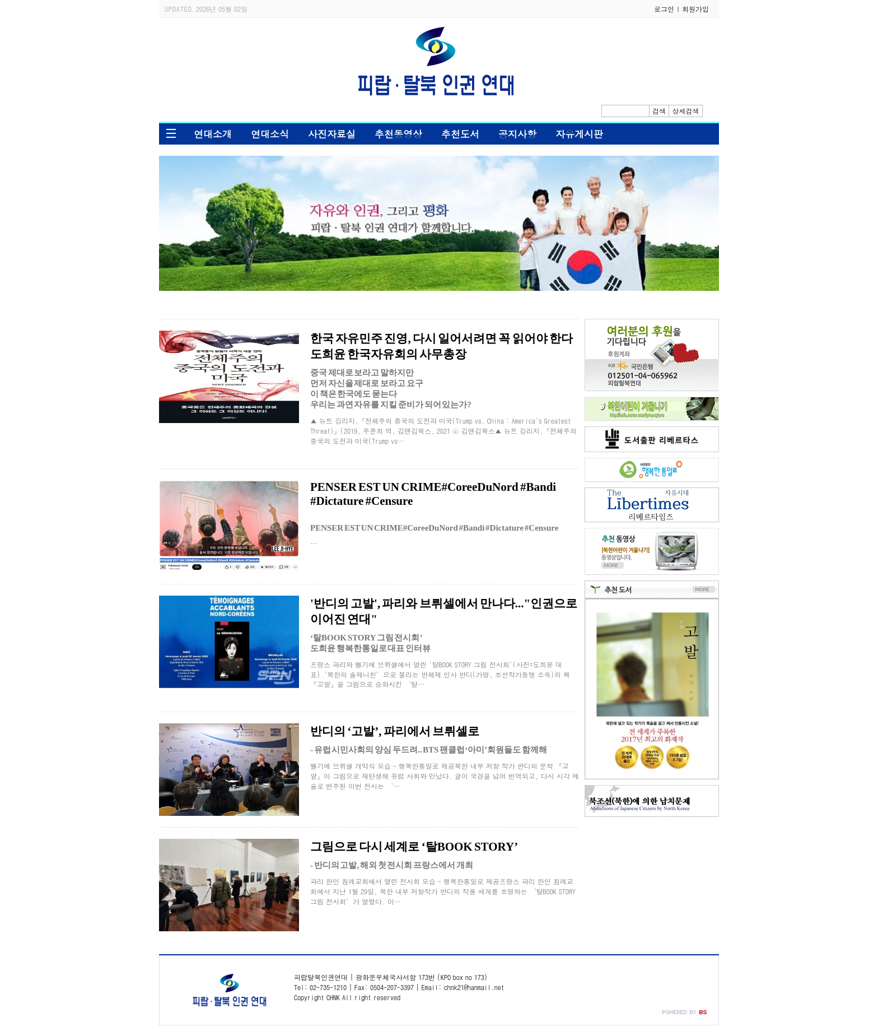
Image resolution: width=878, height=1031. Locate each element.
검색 (659, 110)
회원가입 (695, 8)
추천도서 (460, 134)
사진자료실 (332, 134)
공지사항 (517, 134)
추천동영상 (398, 134)
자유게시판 (579, 134)
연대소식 (270, 134)
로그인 (664, 8)
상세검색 (685, 110)
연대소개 (213, 134)
